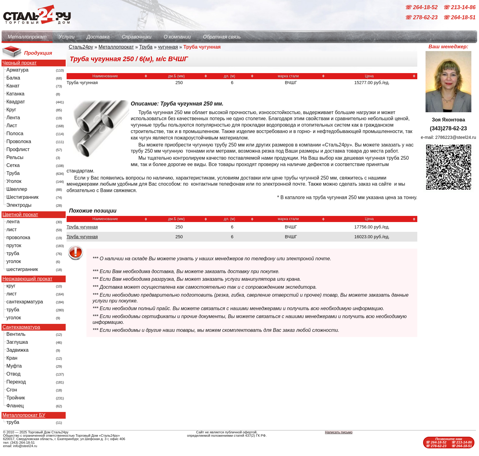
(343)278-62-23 (448, 128)
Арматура (17, 69)
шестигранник (22, 269)
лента (13, 221)
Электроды (18, 205)
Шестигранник (22, 197)
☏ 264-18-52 (422, 7)
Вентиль (15, 334)
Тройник (15, 397)
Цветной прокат (20, 214)
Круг (11, 109)
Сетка (13, 165)
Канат (13, 85)
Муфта (14, 366)
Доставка (98, 36)
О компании (177, 36)
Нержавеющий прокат (27, 278)
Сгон (11, 389)
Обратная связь (222, 36)
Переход (16, 381)
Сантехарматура (21, 327)
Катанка (15, 93)
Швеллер (16, 189)
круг (11, 285)
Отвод (13, 373)
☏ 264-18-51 (459, 18)
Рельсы (15, 157)
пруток (13, 245)
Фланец (15, 405)
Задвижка (17, 350)
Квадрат (15, 101)
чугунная (168, 47)
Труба (13, 173)
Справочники (137, 36)
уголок (13, 261)
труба (12, 253)
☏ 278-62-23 (422, 18)
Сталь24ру (81, 47)
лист (11, 229)
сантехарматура (24, 301)
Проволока (18, 141)
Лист (11, 125)
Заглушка (17, 342)
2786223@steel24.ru (455, 137)
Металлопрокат (27, 36)
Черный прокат (19, 63)
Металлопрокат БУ (23, 415)
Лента (13, 117)
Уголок (13, 181)
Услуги (67, 36)
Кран (11, 358)
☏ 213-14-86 (459, 7)
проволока (18, 237)
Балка (13, 77)
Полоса (14, 133)
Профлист (18, 149)
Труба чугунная (82, 226)
